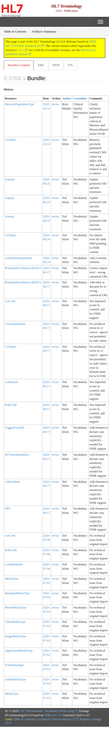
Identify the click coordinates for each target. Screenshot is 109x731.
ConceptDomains (15, 324)
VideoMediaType (15, 622)
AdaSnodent (12, 481)
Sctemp (9, 216)
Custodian (80, 98)
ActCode (10, 301)
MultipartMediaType (17, 593)
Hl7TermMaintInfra (17, 454)
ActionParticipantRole (18, 258)
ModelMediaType (15, 607)
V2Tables (10, 140)
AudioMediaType (15, 679)
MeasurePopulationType (19, 104)
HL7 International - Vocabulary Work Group (47, 711)
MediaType (11, 578)
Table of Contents (24, 719)
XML (41, 65)
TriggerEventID (14, 427)
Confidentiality (14, 564)
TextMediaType (14, 665)
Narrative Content (18, 65)
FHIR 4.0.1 (51, 715)
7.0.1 (21, 50)
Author (66, 98)
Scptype (10, 198)
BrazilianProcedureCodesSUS (23, 268)
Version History (63, 719)
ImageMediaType (15, 636)
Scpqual (10, 179)
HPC (8, 508)
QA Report (43, 719)
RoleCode (11, 405)
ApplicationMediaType (19, 650)
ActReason (11, 382)
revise (55, 104)
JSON (56, 65)
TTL (70, 65)
